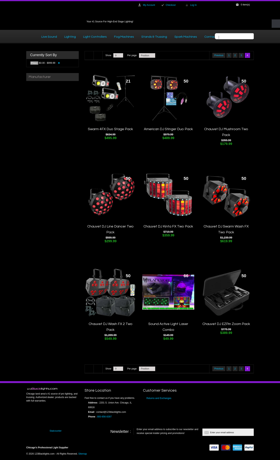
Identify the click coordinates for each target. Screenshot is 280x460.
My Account (149, 5)
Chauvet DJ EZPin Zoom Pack (226, 324)
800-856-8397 (104, 416)
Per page (132, 55)
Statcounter (55, 431)
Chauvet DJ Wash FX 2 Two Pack (110, 327)
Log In (193, 5)
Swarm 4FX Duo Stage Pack (110, 129)
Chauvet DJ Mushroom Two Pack (226, 132)
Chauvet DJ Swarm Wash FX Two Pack (226, 229)
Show (108, 55)
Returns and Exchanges (158, 398)
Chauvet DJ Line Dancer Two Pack (110, 229)
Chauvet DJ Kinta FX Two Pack (168, 226)
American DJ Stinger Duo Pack (168, 129)
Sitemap (82, 453)
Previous (218, 55)
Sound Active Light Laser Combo (168, 327)
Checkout (171, 5)
